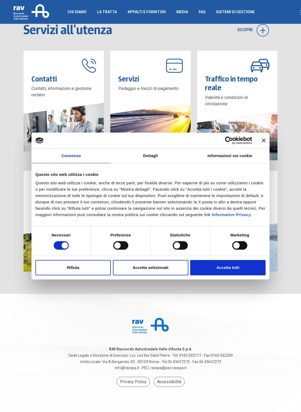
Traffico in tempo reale (231, 83)
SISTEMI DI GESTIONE (235, 12)
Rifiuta (73, 267)
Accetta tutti (227, 267)
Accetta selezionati (150, 267)
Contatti (44, 79)
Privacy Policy (133, 381)
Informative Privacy (231, 214)
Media (182, 12)
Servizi (128, 79)
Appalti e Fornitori (146, 12)
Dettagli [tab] (150, 155)
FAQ (202, 12)
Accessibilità (169, 381)
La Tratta (107, 12)
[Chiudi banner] (264, 140)
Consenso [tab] (71, 155)
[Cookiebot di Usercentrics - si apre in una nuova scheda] (229, 140)
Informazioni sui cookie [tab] (230, 155)
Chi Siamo (76, 12)
